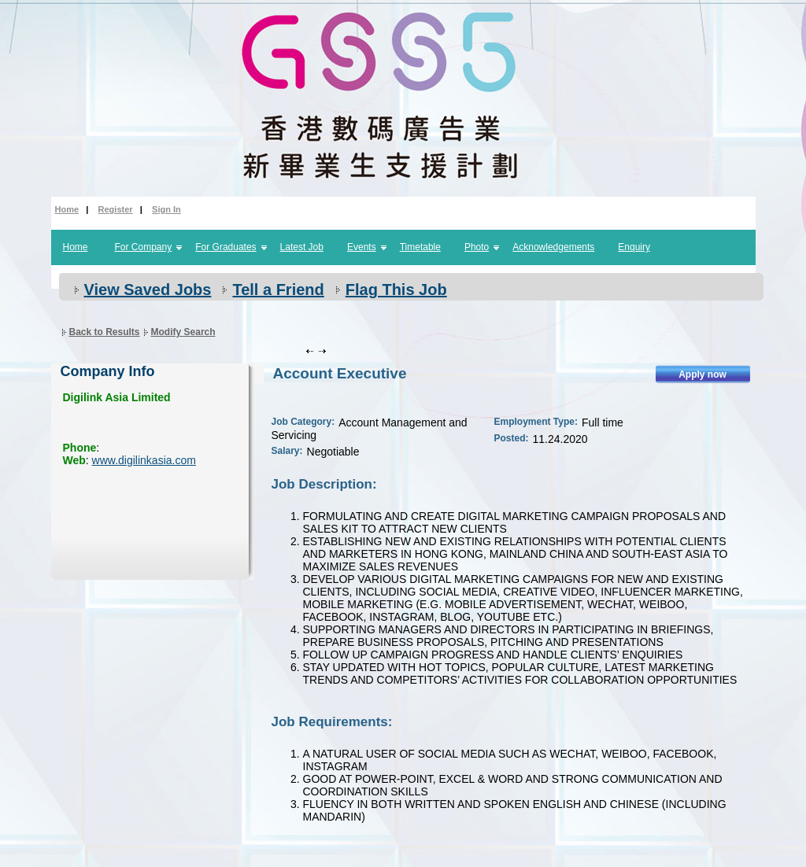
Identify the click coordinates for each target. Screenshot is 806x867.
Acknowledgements (553, 247)
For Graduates (225, 247)
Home (67, 209)
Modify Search (183, 332)
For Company (143, 247)
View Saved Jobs (148, 289)
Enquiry (634, 247)
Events (361, 247)
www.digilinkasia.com (144, 460)
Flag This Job (396, 289)
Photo (476, 247)
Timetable (420, 247)
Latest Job (302, 247)
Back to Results (104, 332)
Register (115, 209)
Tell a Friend (278, 289)
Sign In (166, 209)
